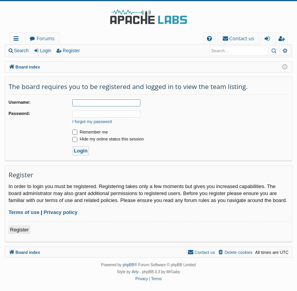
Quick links (17, 40)
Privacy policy (60, 212)
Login (45, 50)
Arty (135, 272)
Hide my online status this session (108, 139)
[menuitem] (209, 39)
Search (21, 50)
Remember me (90, 132)
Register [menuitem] (283, 40)
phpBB (128, 265)
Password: (19, 113)
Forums (46, 38)
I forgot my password (92, 121)
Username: (20, 102)
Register (71, 50)
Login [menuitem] (268, 40)
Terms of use (24, 212)
